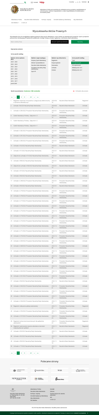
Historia (52, 391)
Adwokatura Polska (16, 19)
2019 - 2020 (14, 74)
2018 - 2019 (14, 76)
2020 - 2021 (14, 71)
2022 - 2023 (14, 66)
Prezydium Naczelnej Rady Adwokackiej (38, 68)
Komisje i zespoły (46, 19)
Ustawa (54, 70)
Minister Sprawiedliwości (38, 63)
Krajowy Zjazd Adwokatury (38, 60)
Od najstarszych (76, 65)
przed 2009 (14, 83)
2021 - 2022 (14, 69)
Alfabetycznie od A (77, 67)
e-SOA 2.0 (24, 22)
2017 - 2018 (14, 78)
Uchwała (54, 67)
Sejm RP (33, 71)
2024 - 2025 (14, 62)
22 (31, 97)
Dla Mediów (15, 22)
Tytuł (73, 60)
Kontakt (52, 389)
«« (12, 97)
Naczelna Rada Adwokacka (31, 19)
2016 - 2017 (14, 81)
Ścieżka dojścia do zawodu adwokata (57, 394)
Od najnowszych (76, 63)
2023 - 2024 (14, 64)
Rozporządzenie (56, 63)
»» (37, 97)
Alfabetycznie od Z (77, 70)
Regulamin (54, 60)
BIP (51, 397)
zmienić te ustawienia (80, 413)
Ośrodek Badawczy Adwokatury (62, 19)
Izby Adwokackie (77, 19)
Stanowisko (55, 65)
